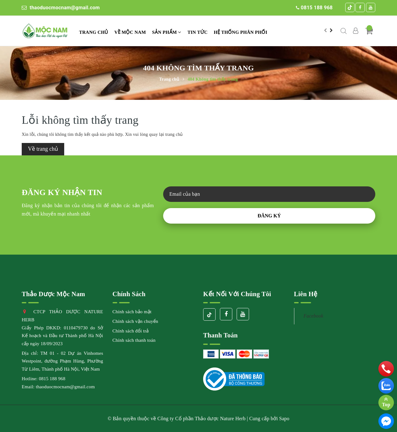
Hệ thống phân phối (240, 32)
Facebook (313, 315)
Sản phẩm (166, 32)
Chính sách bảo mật (132, 311)
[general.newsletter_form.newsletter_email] (269, 194)
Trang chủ (93, 32)
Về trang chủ (43, 149)
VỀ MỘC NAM (130, 32)
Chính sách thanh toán (134, 340)
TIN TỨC (198, 32)
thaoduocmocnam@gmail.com (61, 8)
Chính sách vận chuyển (135, 321)
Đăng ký (269, 215)
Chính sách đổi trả (131, 330)
